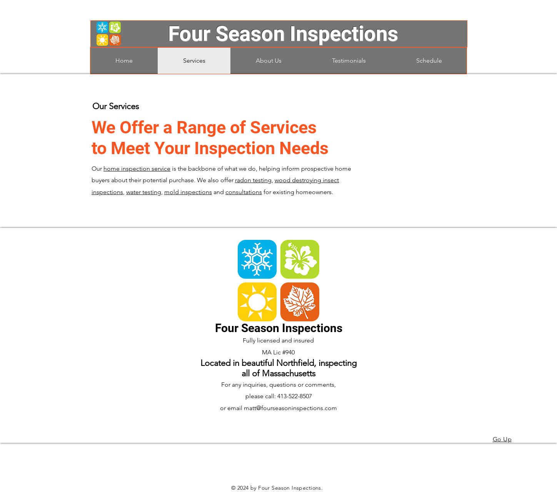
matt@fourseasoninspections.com (290, 408)
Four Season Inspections (278, 328)
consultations (243, 192)
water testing (143, 192)
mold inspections (188, 192)
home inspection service (136, 168)
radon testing (253, 180)
